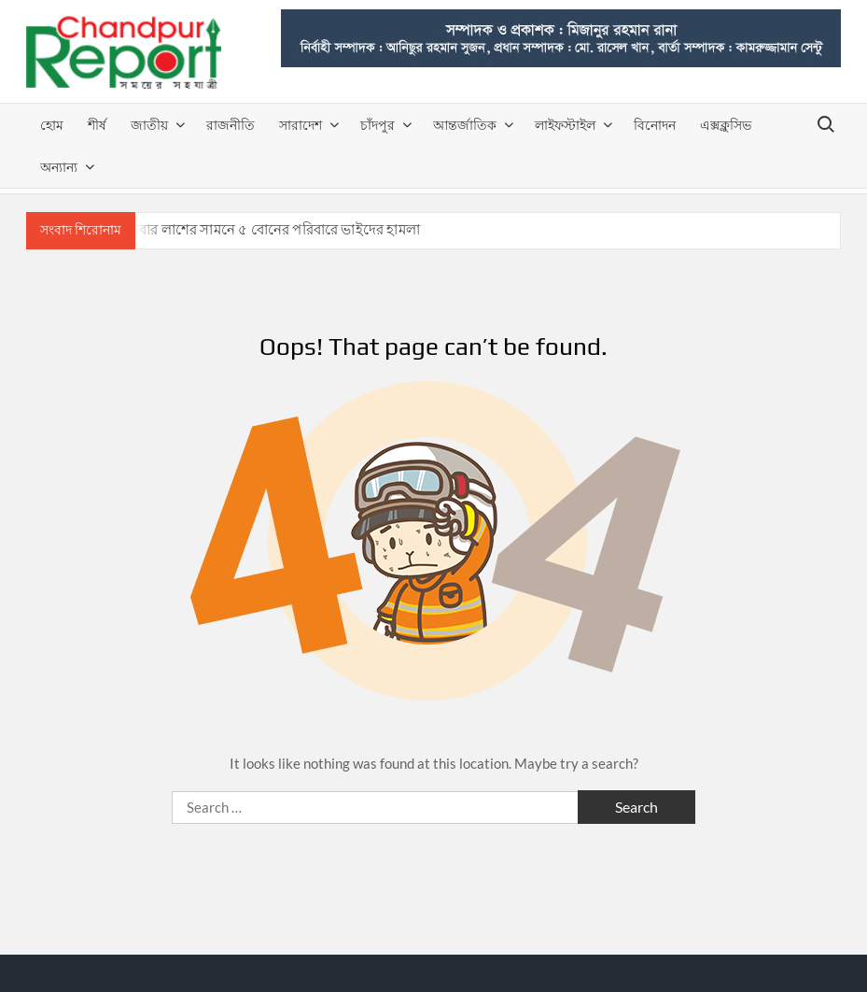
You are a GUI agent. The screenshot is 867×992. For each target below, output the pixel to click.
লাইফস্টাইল (565, 125)
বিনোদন (655, 125)
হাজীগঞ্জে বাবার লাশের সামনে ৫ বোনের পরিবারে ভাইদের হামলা (245, 229)
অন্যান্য (58, 167)
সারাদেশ (300, 125)
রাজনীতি (230, 125)
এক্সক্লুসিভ (725, 125)
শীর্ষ (97, 125)
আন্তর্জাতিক (464, 125)
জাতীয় (149, 125)
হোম (51, 125)
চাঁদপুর (377, 125)
